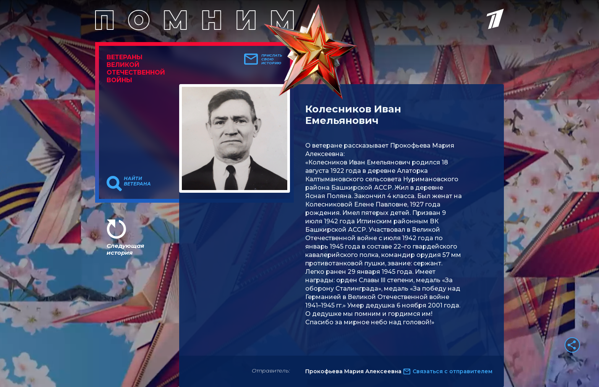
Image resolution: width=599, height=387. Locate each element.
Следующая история (125, 249)
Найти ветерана (137, 181)
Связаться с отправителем (452, 371)
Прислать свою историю (271, 59)
